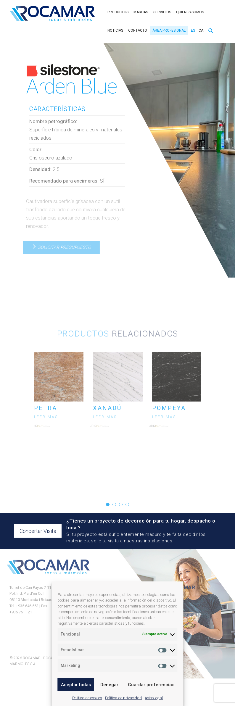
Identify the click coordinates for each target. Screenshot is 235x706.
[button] (108, 504)
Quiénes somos (190, 12)
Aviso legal (154, 698)
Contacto (137, 30)
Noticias (115, 30)
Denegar (109, 684)
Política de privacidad (123, 698)
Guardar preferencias (151, 684)
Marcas (140, 12)
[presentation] (23, 419)
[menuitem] (192, 30)
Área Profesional (169, 30)
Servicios (162, 12)
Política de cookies (87, 698)
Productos (117, 12)
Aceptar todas (76, 684)
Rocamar (52, 13)
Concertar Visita (38, 531)
